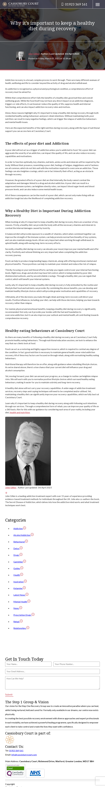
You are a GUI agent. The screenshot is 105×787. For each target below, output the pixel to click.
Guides (18, 568)
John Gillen (33, 53)
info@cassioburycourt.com (24, 754)
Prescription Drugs (23, 615)
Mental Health (21, 601)
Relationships (21, 628)
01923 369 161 (16, 750)
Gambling (19, 561)
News (17, 608)
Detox (18, 548)
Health (18, 575)
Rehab (18, 621)
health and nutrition (20, 412)
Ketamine (19, 588)
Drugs (17, 555)
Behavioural (20, 541)
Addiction (19, 528)
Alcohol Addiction (23, 535)
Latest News (20, 595)
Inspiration (20, 581)
